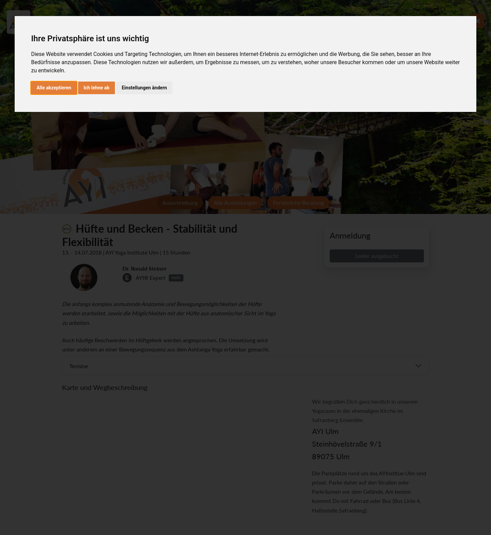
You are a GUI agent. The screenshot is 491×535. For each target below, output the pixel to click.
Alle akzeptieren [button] (53, 87)
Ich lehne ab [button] (96, 87)
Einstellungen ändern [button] (144, 87)
